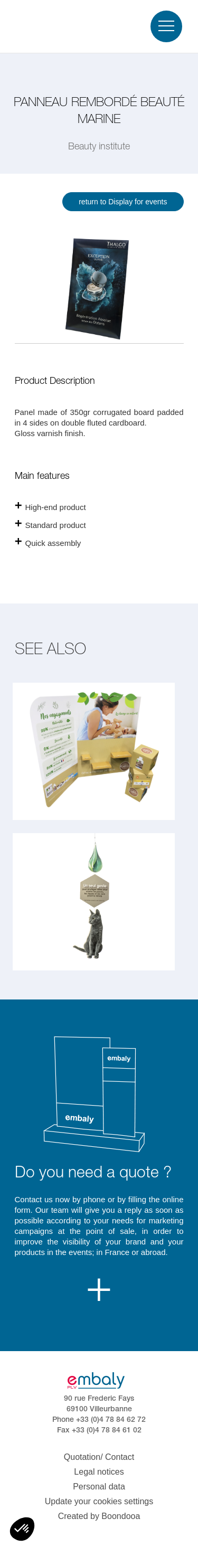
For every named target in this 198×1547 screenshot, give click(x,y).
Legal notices (99, 1471)
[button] (22, 1529)
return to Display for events (123, 201)
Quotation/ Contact (99, 1456)
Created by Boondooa (99, 1516)
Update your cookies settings (99, 1501)
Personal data (99, 1486)
